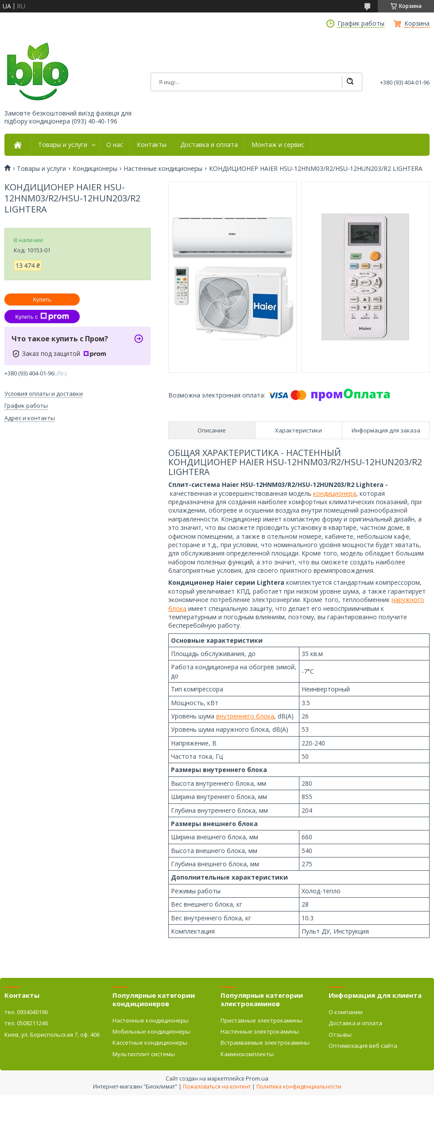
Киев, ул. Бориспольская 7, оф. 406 (52, 1035)
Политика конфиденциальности (298, 1086)
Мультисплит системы (143, 1054)
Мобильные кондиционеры (151, 1031)
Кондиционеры (95, 169)
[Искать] (350, 82)
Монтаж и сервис (278, 145)
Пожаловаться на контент (217, 1086)
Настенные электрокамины (260, 1031)
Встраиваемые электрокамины (265, 1042)
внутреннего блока (245, 716)
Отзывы (340, 1035)
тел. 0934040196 (26, 1012)
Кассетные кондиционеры (149, 1042)
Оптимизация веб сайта (363, 1046)
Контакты (152, 145)
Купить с (42, 316)
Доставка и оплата (209, 145)
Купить (42, 299)
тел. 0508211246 (26, 1023)
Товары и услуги (62, 145)
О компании (346, 1012)
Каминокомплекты (247, 1054)
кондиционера (334, 493)
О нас (114, 145)
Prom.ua (257, 1078)
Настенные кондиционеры (163, 169)
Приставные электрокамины (261, 1020)
